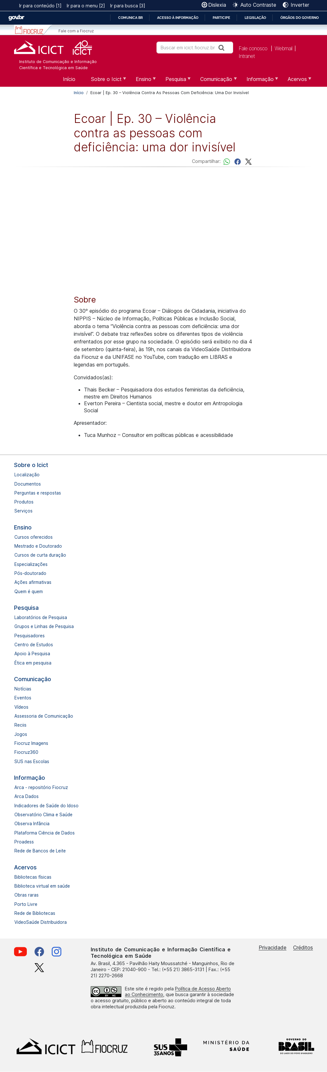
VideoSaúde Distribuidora (40, 922)
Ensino (23, 527)
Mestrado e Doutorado (38, 546)
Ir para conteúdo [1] (40, 5)
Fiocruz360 (26, 752)
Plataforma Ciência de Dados (44, 832)
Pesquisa (26, 607)
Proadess (24, 841)
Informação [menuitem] (259, 81)
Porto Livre (25, 904)
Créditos (303, 947)
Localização (27, 474)
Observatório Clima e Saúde (43, 814)
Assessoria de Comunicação (43, 716)
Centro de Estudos (33, 644)
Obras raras (26, 895)
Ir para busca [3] (127, 5)
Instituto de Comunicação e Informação (58, 61)
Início (79, 92)
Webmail (283, 48)
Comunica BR (130, 17)
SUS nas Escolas (31, 761)
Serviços (23, 510)
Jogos (20, 734)
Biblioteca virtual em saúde (42, 886)
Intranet (247, 56)
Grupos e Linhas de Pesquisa (44, 626)
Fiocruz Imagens (31, 743)
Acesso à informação (177, 17)
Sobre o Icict (31, 465)
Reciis (20, 725)
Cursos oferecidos (33, 537)
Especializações (31, 564)
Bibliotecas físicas (32, 877)
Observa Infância (31, 823)
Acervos (25, 867)
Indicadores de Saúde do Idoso (46, 805)
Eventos (22, 697)
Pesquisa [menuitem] (175, 81)
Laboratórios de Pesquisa (40, 617)
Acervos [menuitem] (296, 81)
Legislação (255, 17)
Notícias (22, 688)
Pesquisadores (29, 635)
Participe (221, 17)
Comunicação (32, 679)
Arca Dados (26, 796)
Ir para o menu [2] (86, 5)
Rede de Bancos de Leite (40, 850)
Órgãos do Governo (299, 17)
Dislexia (217, 5)
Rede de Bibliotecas (34, 913)
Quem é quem (28, 591)
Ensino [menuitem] (142, 81)
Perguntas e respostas (37, 493)
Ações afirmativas (32, 582)
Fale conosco (253, 48)
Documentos (27, 484)
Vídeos (21, 707)
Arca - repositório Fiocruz (41, 787)
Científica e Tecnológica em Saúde (53, 67)
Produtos (24, 501)
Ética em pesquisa (32, 662)
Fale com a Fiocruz (76, 30)
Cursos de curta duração (40, 555)
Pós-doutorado (30, 573)
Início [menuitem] (69, 79)
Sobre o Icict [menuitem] (105, 81)
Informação (29, 777)
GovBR (16, 18)
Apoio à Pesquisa (32, 653)
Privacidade (272, 947)
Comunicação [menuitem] (215, 81)
